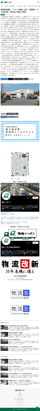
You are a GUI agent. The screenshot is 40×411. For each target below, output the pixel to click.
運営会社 (20, 395)
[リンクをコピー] (18, 79)
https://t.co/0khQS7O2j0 (22, 222)
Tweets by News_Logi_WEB (6, 257)
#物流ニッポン (6, 217)
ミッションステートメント (20, 405)
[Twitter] (11, 79)
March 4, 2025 (16, 223)
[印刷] (25, 79)
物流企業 (6, 6)
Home (2, 6)
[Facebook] (4, 79)
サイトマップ (20, 397)
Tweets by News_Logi (5, 212)
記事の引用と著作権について (20, 399)
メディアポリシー (20, 403)
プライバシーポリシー (20, 401)
